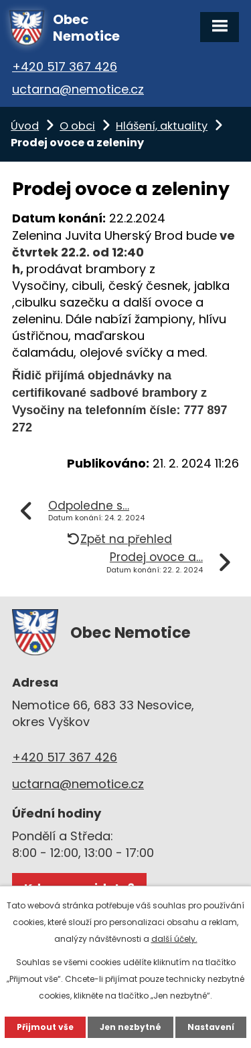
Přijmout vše (45, 1027)
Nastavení (210, 1027)
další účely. (174, 938)
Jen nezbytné (130, 1027)
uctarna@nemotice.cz (78, 89)
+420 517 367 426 (64, 66)
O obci (77, 126)
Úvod (25, 126)
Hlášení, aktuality (161, 126)
